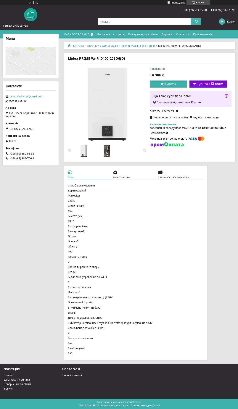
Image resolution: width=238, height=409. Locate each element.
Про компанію (203, 34)
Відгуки (166, 34)
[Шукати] (196, 21)
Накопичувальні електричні (137, 45)
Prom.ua (136, 402)
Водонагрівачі (109, 45)
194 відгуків (178, 2)
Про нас (9, 375)
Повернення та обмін (143, 34)
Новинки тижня (72, 375)
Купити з (210, 84)
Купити (170, 84)
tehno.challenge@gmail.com (26, 96)
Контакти (182, 34)
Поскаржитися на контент (115, 405)
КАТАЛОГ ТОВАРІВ (77, 34)
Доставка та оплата (110, 34)
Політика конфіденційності (145, 405)
